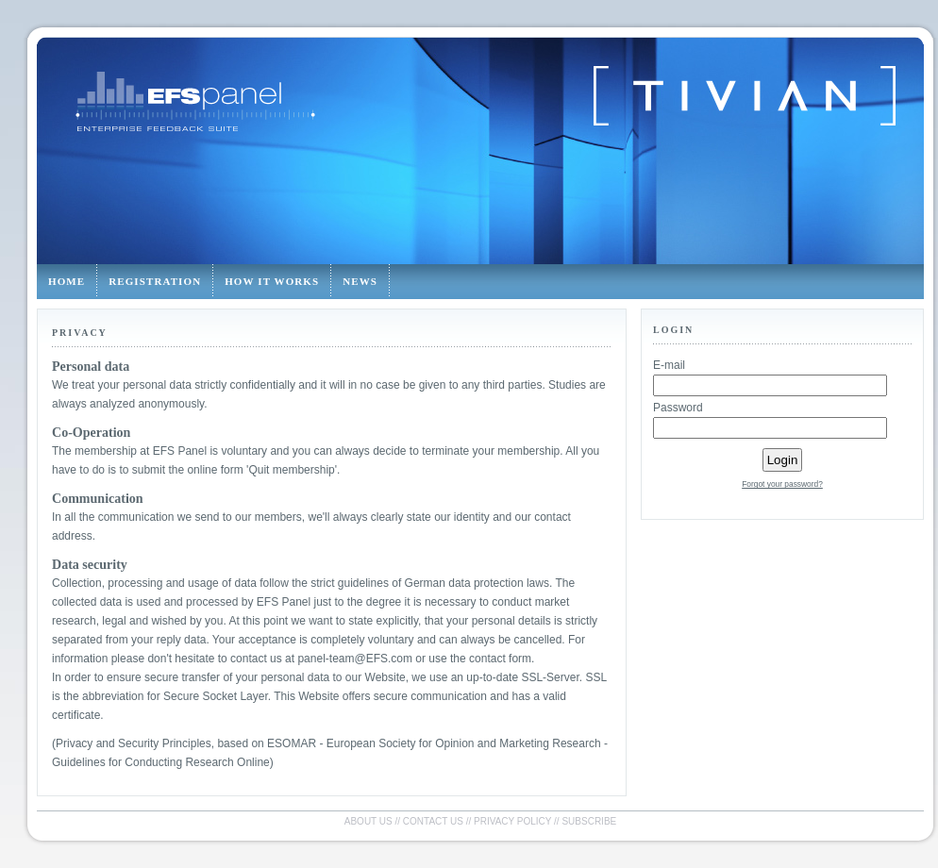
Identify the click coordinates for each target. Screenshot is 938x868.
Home (66, 281)
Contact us (433, 821)
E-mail (669, 365)
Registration (155, 281)
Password (678, 407)
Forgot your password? (782, 484)
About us (368, 821)
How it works (272, 281)
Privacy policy (512, 821)
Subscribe (588, 821)
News (360, 281)
